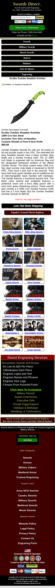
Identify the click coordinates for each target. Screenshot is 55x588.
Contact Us (27, 538)
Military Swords (27, 47)
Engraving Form (27, 543)
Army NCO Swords (27, 490)
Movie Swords (27, 52)
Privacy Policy (27, 533)
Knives (27, 58)
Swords (27, 41)
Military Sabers (27, 467)
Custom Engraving (27, 477)
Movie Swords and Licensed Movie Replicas (27, 418)
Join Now (27, 440)
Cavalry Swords (27, 495)
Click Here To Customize (25, 389)
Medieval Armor (27, 472)
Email (34, 35)
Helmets (27, 63)
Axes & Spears (27, 69)
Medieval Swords (27, 505)
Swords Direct (26, 3)
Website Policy (27, 523)
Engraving (27, 74)
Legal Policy (27, 528)
